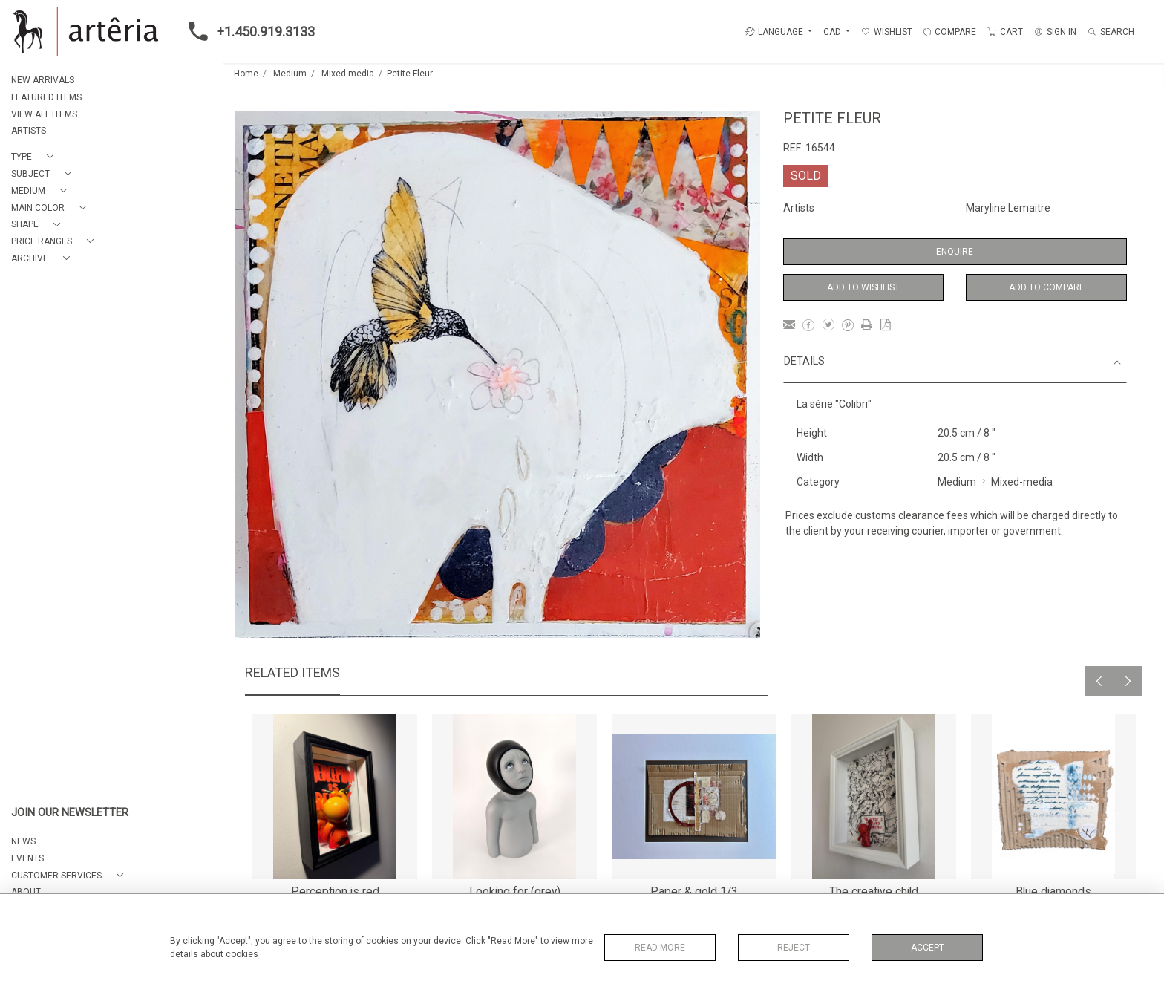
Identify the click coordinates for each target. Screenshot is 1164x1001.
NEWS (23, 841)
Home (246, 73)
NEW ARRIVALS (42, 80)
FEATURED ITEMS (46, 97)
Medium (290, 73)
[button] (35, 157)
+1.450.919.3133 (247, 31)
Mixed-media (347, 73)
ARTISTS (28, 130)
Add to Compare (1047, 287)
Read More (660, 947)
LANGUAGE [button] (774, 32)
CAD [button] (833, 32)
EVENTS (27, 858)
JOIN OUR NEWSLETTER (69, 812)
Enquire (954, 252)
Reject (793, 947)
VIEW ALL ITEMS (44, 114)
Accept (927, 947)
